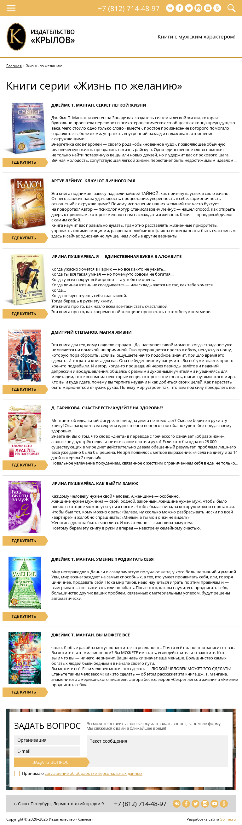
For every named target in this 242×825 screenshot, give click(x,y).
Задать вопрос (50, 762)
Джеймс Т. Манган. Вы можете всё (90, 635)
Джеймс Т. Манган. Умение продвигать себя (102, 559)
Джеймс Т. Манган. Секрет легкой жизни (98, 105)
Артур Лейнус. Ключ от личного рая (93, 181)
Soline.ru (228, 819)
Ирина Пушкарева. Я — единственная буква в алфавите (116, 256)
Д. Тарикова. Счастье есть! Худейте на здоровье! (107, 408)
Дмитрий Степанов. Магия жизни (91, 332)
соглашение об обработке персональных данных (93, 773)
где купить (24, 162)
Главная (14, 65)
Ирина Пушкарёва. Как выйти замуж (94, 483)
